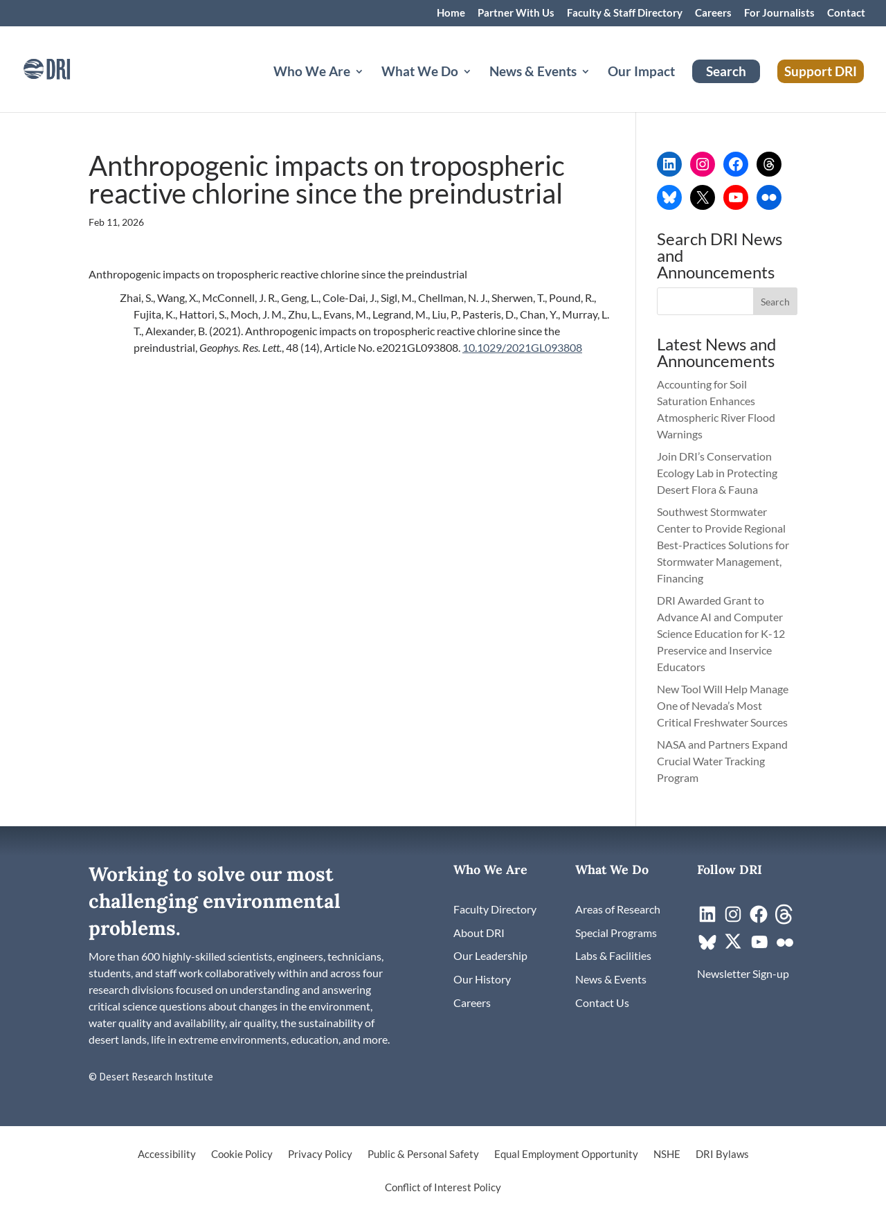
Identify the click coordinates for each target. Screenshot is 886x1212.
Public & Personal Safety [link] (423, 1154)
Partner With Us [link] (516, 13)
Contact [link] (846, 13)
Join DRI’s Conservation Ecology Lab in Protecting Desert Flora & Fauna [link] (717, 472)
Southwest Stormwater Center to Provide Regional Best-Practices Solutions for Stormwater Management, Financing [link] (723, 545)
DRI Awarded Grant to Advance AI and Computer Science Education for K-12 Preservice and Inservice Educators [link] (721, 633)
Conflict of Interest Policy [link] (443, 1187)
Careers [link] (713, 13)
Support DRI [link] (820, 71)
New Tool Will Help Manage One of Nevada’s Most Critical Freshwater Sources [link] (723, 705)
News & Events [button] (533, 72)
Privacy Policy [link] (320, 1154)
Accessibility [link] (167, 1154)
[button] (775, 301)
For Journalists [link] (779, 13)
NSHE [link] (666, 1154)
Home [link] (451, 13)
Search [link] (726, 71)
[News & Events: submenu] (596, 87)
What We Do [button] (419, 72)
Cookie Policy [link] (242, 1154)
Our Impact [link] (641, 72)
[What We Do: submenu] (478, 87)
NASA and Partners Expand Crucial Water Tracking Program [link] (722, 761)
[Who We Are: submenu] (370, 87)
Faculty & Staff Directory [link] (624, 13)
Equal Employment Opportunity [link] (566, 1154)
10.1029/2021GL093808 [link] (522, 347)
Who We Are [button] (311, 72)
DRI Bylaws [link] (722, 1154)
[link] (66, 67)
